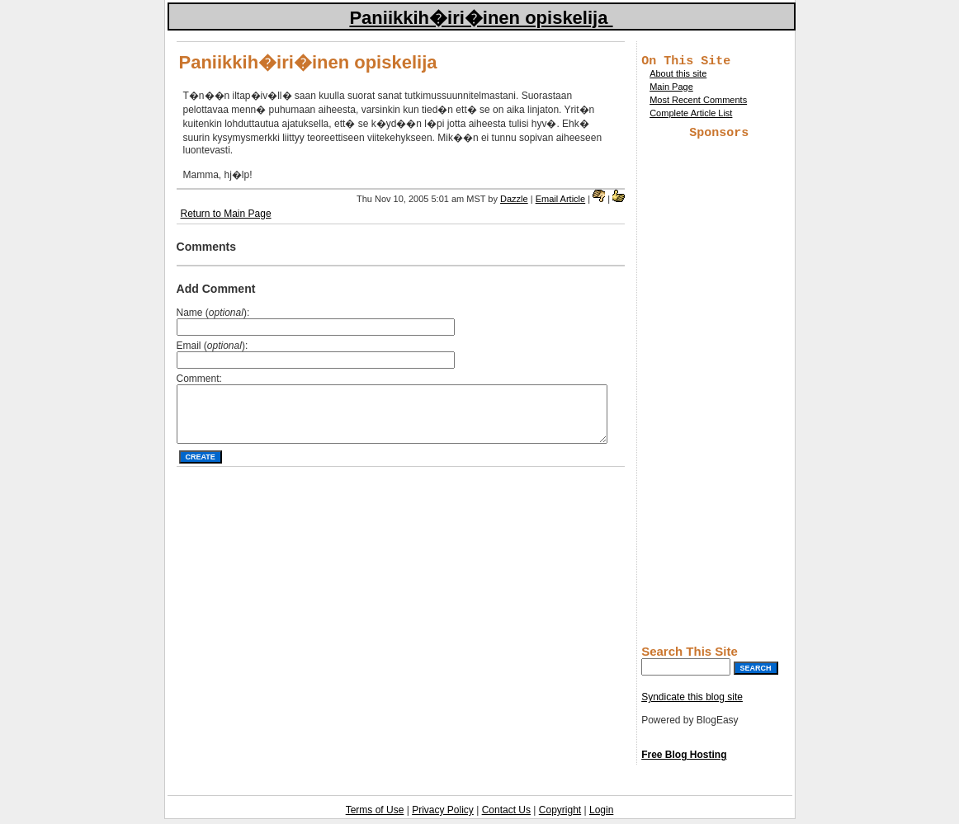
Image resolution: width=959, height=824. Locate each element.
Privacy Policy (443, 815)
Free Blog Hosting (683, 759)
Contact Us (506, 815)
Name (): (213, 312)
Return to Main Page (226, 213)
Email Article (561, 199)
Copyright (560, 815)
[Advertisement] (719, 392)
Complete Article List (691, 115)
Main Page (671, 89)
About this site (678, 76)
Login (601, 815)
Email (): (212, 345)
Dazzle (514, 199)
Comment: (199, 378)
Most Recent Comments (698, 102)
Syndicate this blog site (692, 702)
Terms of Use (375, 815)
